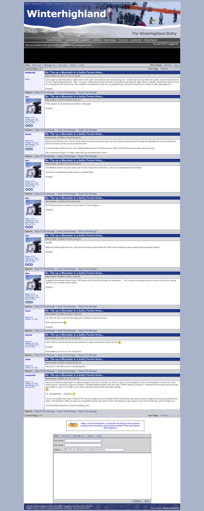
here (139, 168)
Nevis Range (109, 40)
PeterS (28, 134)
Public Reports (150, 40)
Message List (49, 65)
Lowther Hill (136, 40)
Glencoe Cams (76, 4)
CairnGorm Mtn (72, 40)
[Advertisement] (102, 56)
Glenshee (97, 40)
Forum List (36, 65)
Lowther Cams (104, 4)
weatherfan (30, 73)
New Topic (62, 65)
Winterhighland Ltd (171, 508)
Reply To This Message (45, 92)
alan (27, 97)
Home (28, 4)
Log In (81, 65)
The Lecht (123, 40)
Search (73, 65)
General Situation (54, 40)
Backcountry (37, 4)
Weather (49, 4)
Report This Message (87, 92)
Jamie (28, 311)
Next (176, 65)
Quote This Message (67, 92)
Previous (168, 65)
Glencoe (85, 40)
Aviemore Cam (61, 4)
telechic (28, 335)
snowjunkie (30, 375)
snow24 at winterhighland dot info (52, 508)
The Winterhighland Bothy (154, 33)
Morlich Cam (90, 4)
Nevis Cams (117, 4)
